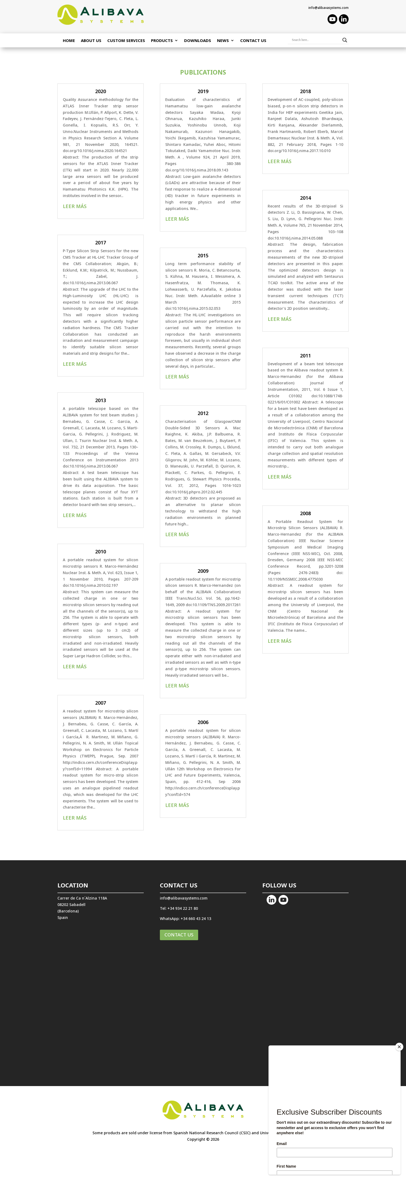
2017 (100, 242)
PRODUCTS (162, 40)
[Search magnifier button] (345, 40)
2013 (100, 400)
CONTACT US (179, 935)
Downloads (197, 40)
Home (69, 40)
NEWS (223, 40)
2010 (100, 551)
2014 (305, 198)
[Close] (399, 1047)
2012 (203, 413)
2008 (305, 513)
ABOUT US (91, 40)
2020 (100, 91)
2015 (203, 255)
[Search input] (316, 40)
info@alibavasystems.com (328, 7)
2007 (100, 703)
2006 (203, 722)
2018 (305, 91)
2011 (305, 355)
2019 (203, 91)
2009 (203, 571)
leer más (75, 206)
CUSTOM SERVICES (126, 40)
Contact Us (253, 40)
